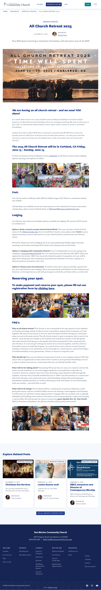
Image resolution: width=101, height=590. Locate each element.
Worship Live (53, 4)
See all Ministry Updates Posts (51, 513)
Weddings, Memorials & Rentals (40, 566)
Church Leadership (56, 559)
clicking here (46, 288)
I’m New (40, 4)
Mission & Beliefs (58, 551)
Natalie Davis (62, 35)
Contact (87, 563)
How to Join (7, 562)
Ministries (39, 557)
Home (5, 11)
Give (88, 4)
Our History (56, 555)
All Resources (73, 551)
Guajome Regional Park (31, 253)
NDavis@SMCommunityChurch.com (64, 209)
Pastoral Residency (39, 573)
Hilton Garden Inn (30, 232)
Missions (39, 561)
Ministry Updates (29, 11)
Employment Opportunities (57, 565)
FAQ (65, 4)
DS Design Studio (52, 587)
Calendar (88, 559)
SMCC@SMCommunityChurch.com (57, 539)
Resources (14, 11)
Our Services (7, 555)
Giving (87, 556)
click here (53, 156)
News (70, 555)
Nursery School (90, 567)
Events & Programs (39, 552)
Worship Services (25, 555)
